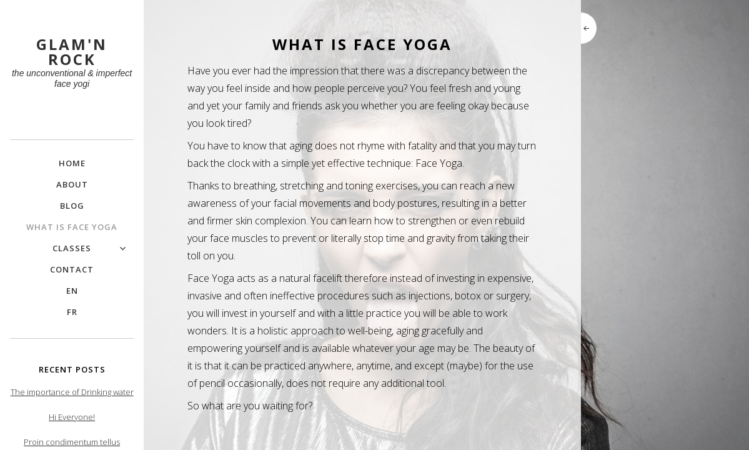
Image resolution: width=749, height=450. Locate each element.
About (72, 184)
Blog (72, 205)
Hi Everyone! (72, 416)
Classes (71, 248)
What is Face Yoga (71, 226)
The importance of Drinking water (72, 392)
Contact (72, 269)
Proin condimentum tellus (72, 442)
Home (72, 163)
